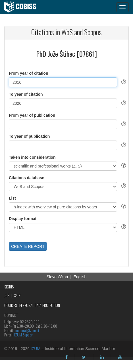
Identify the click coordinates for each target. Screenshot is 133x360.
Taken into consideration (32, 157)
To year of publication (29, 136)
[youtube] (120, 357)
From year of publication (32, 115)
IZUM (35, 348)
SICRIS (9, 287)
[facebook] (66, 357)
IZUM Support (24, 335)
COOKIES (10, 305)
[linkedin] (102, 357)
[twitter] (84, 357)
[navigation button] (122, 7)
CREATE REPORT (28, 246)
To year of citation (26, 94)
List (12, 198)
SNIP (17, 295)
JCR (7, 295)
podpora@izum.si (26, 330)
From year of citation (28, 73)
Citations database (26, 177)
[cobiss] (23, 7)
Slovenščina (57, 277)
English (79, 277)
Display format (22, 218)
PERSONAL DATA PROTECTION (39, 305)
